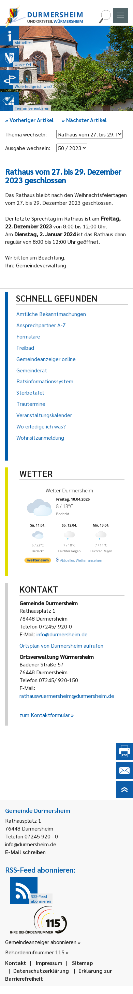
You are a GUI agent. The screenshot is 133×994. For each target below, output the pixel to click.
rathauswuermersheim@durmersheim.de (66, 695)
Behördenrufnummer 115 (34, 952)
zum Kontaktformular (44, 714)
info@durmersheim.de (62, 634)
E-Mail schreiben (25, 852)
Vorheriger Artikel (29, 119)
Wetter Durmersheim (69, 490)
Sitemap (82, 962)
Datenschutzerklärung (41, 970)
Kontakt (15, 962)
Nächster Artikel (84, 119)
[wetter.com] (38, 561)
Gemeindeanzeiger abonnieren (40, 941)
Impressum (49, 962)
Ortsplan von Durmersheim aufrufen (61, 645)
